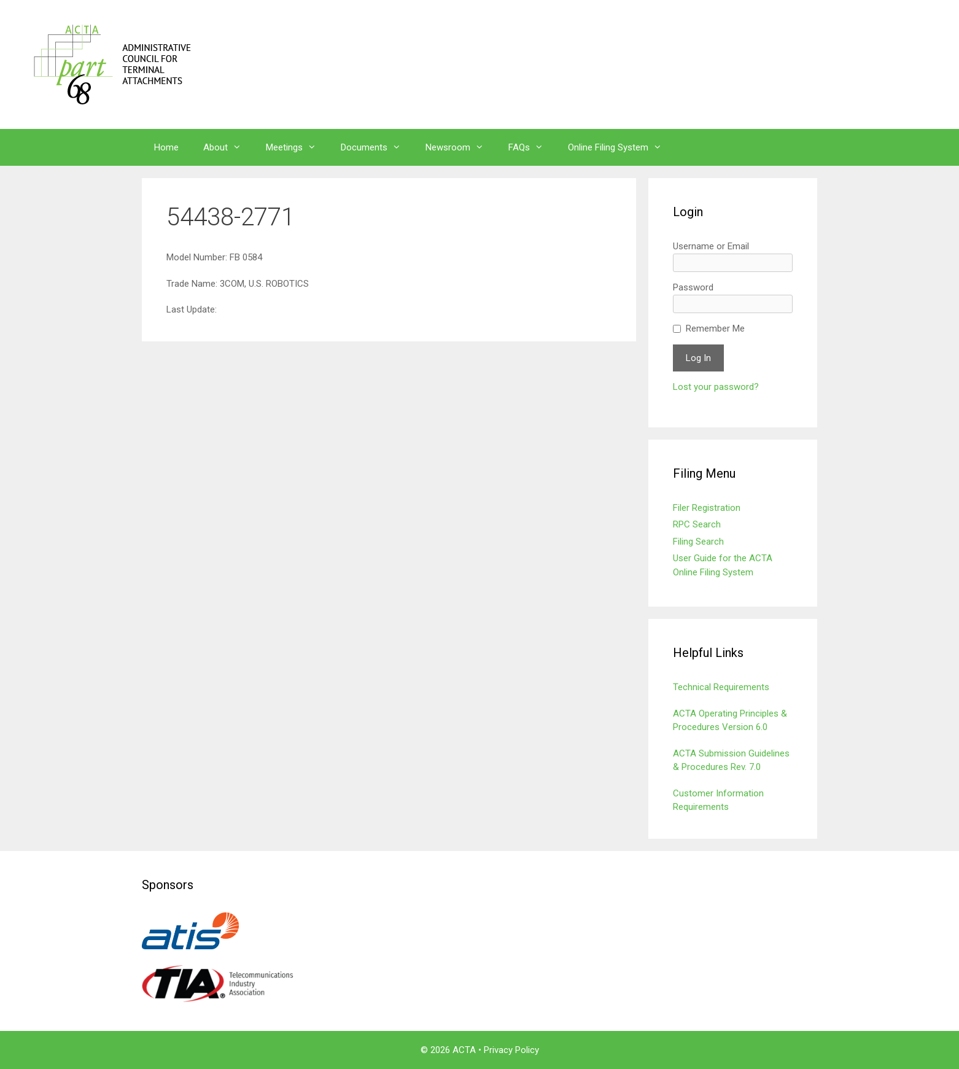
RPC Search (697, 524)
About (228, 147)
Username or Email (711, 246)
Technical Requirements (721, 687)
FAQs (532, 147)
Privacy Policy (511, 1049)
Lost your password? (716, 386)
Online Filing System (621, 147)
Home (166, 147)
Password (693, 287)
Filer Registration (706, 507)
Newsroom (460, 147)
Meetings (297, 147)
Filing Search (698, 541)
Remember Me (715, 328)
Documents (377, 147)
